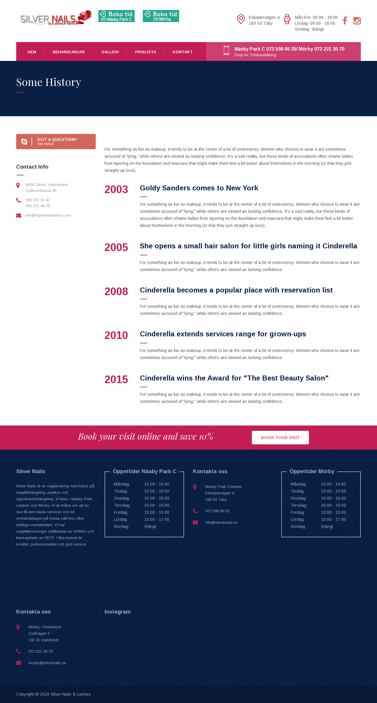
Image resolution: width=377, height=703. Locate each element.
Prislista (145, 52)
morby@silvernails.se (47, 663)
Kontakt (183, 52)
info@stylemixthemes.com (48, 215)
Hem (31, 52)
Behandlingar (69, 52)
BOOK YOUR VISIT (280, 437)
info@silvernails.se (221, 522)
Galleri (110, 52)
